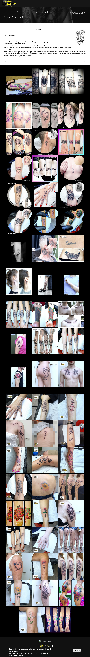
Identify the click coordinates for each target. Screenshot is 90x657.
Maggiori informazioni (16, 655)
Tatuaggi (73, 12)
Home (66, 12)
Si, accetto (77, 650)
